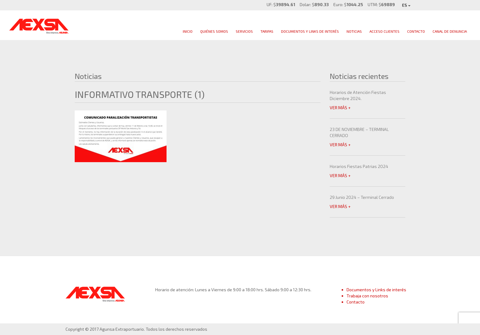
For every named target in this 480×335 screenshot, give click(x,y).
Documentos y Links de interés (376, 289)
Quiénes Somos (214, 31)
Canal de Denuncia (450, 31)
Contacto (416, 31)
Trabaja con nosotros (367, 295)
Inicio (188, 31)
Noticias (354, 31)
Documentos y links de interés (310, 31)
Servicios (244, 31)
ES (406, 5)
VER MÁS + (340, 107)
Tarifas (267, 31)
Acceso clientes (384, 31)
